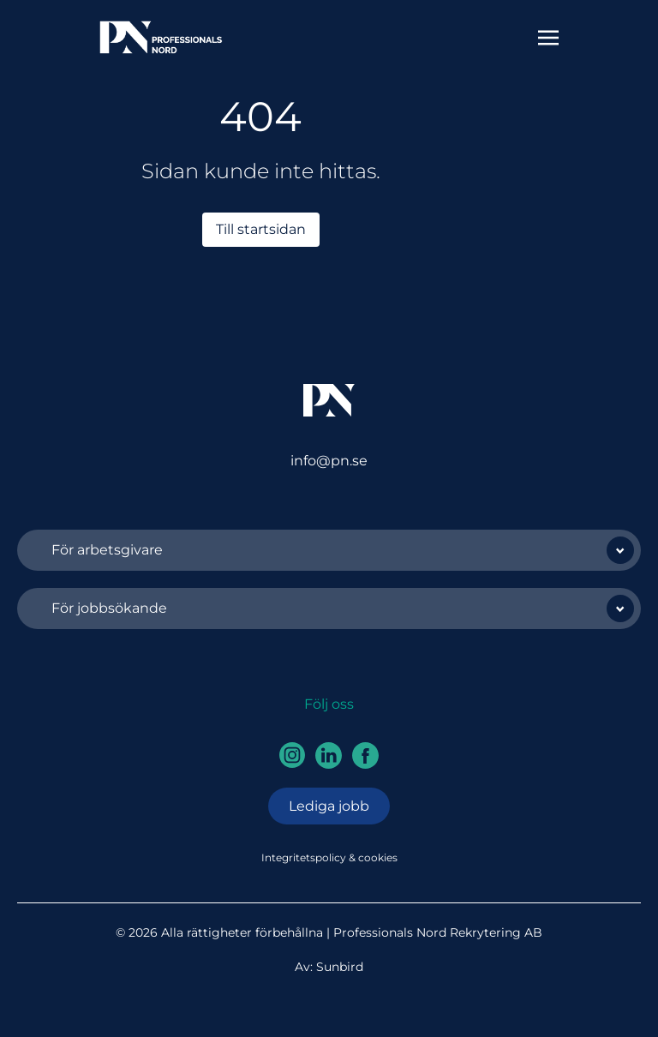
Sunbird (339, 966)
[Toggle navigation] (548, 36)
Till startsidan (261, 229)
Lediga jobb (329, 806)
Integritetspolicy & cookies (329, 857)
